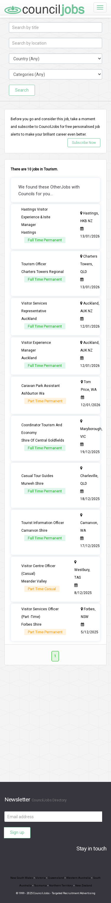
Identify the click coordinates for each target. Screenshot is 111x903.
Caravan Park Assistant (40, 386)
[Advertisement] (55, 726)
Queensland (56, 877)
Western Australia (78, 877)
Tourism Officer (33, 264)
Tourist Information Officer (42, 523)
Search (22, 90)
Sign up (17, 832)
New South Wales (21, 877)
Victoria (41, 877)
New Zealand (83, 885)
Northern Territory (61, 885)
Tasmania (40, 885)
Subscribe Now (84, 143)
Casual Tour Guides (37, 476)
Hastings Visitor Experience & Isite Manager (35, 217)
